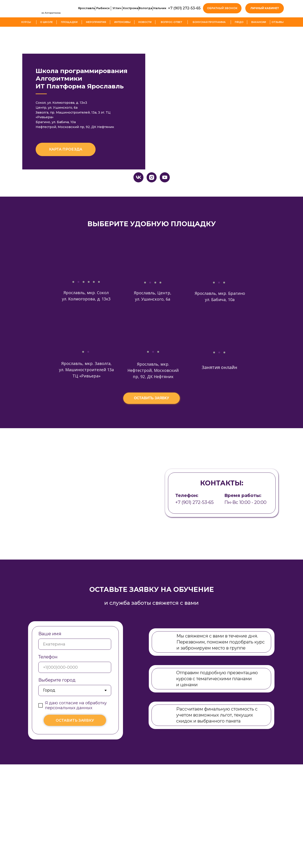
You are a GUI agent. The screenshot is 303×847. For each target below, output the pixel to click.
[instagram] (152, 192)
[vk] (138, 192)
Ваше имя (49, 648)
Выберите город (57, 694)
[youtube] (165, 192)
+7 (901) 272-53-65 (184, 8)
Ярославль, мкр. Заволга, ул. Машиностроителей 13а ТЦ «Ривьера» (86, 384)
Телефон (47, 671)
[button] (222, 8)
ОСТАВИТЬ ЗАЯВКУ (75, 735)
